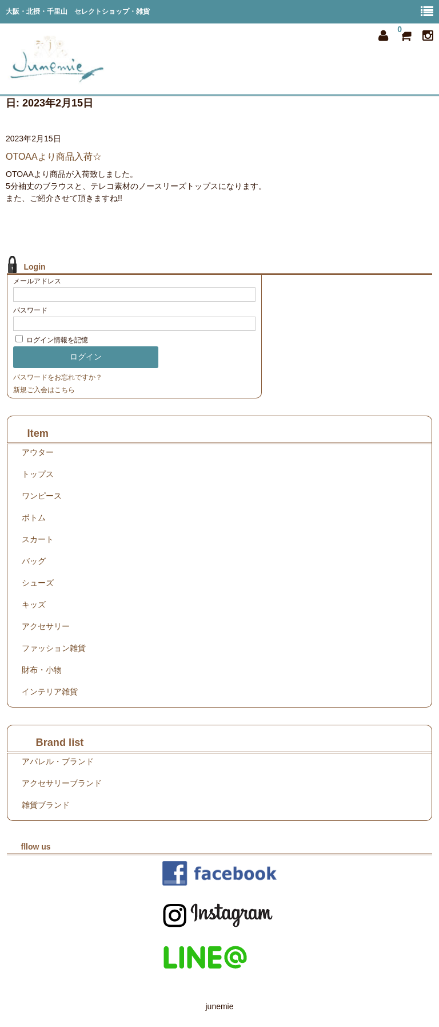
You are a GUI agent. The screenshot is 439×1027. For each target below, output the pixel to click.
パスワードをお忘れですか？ (57, 377)
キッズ (34, 604)
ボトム (34, 517)
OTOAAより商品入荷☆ (54, 156)
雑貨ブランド (46, 804)
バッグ (34, 561)
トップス (38, 474)
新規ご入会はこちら (44, 390)
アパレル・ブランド (58, 761)
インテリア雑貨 (50, 691)
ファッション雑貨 (54, 648)
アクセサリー (46, 626)
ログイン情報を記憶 (51, 340)
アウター (38, 452)
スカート (38, 539)
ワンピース (42, 495)
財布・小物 (42, 669)
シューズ (38, 582)
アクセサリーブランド (62, 783)
